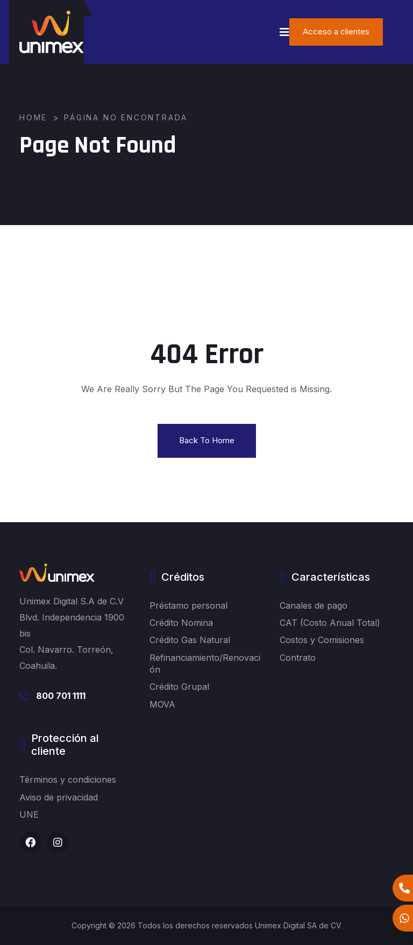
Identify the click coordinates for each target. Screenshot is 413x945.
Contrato (298, 657)
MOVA (162, 704)
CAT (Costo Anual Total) (330, 622)
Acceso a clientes (336, 31)
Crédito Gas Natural (189, 639)
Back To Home (206, 440)
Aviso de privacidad (58, 797)
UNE (29, 814)
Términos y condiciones (67, 779)
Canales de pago (313, 605)
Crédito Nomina (181, 622)
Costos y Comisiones (322, 639)
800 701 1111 (61, 695)
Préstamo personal (188, 605)
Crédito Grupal (179, 686)
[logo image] (51, 32)
